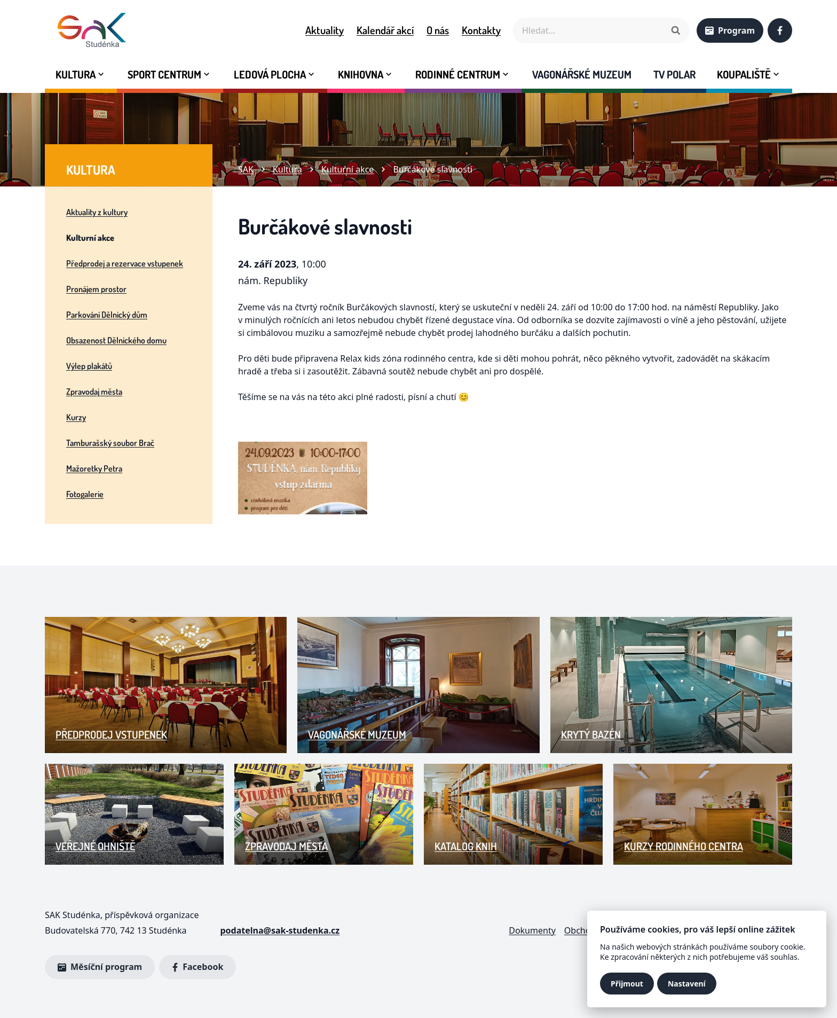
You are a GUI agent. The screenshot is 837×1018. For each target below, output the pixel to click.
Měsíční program (100, 967)
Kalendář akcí (385, 30)
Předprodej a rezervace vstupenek (124, 263)
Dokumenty (532, 930)
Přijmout (627, 983)
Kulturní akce (90, 237)
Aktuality (324, 30)
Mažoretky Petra (94, 468)
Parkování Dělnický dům (106, 314)
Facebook (195, 967)
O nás (438, 30)
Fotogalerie (85, 494)
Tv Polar (674, 74)
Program (730, 30)
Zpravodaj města (94, 391)
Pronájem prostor (96, 289)
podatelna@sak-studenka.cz (279, 930)
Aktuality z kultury (97, 212)
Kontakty (481, 30)
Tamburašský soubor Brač (110, 442)
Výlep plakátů (89, 366)
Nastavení (687, 983)
